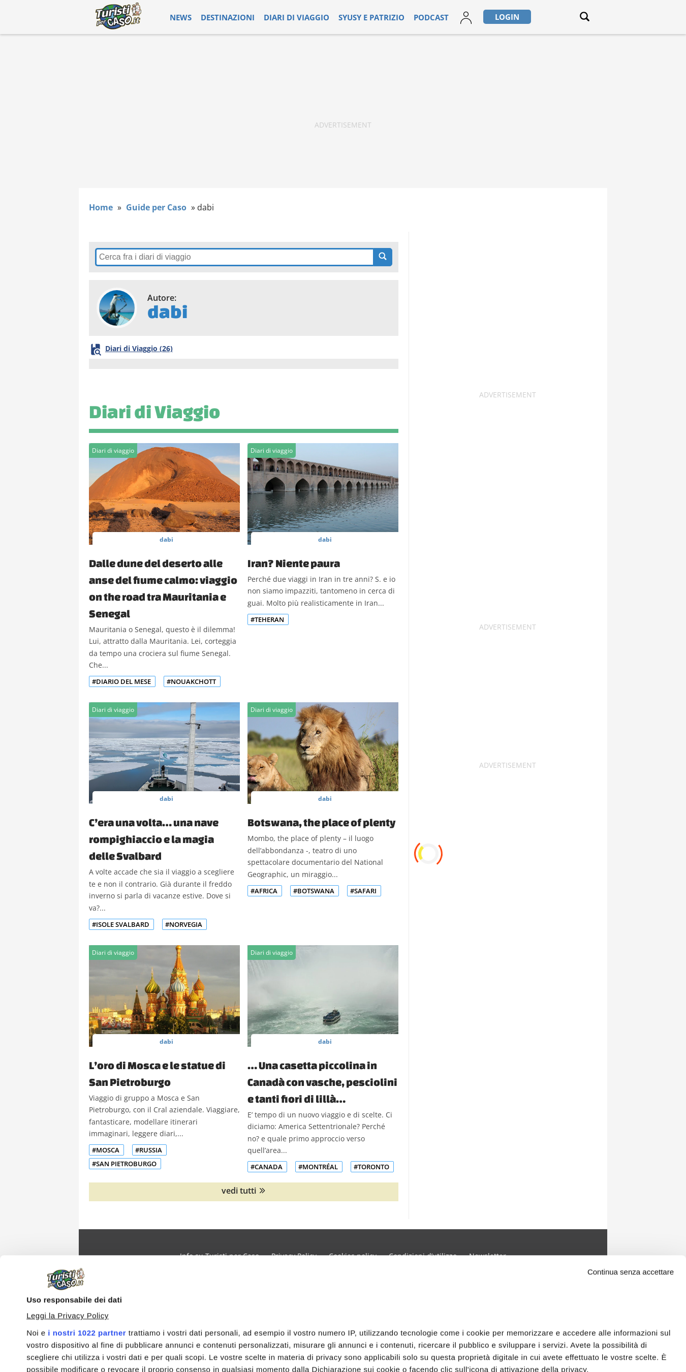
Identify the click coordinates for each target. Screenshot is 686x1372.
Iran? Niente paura (293, 563)
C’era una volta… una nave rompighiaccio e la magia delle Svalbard (154, 839)
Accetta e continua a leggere (448, 1344)
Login (476, 17)
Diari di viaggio (292, 17)
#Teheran (267, 619)
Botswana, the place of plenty (321, 822)
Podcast (405, 17)
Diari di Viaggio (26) (138, 348)
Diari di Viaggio (154, 411)
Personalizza (598, 1347)
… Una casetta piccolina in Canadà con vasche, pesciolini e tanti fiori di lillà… (322, 1082)
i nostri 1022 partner (87, 1227)
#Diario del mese (121, 681)
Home (101, 207)
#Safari (363, 890)
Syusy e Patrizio (355, 17)
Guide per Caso (156, 207)
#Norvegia (183, 924)
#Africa (264, 890)
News (194, 17)
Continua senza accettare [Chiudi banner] (630, 1166)
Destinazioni (235, 17)
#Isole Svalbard (120, 924)
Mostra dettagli (53, 1322)
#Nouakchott (191, 681)
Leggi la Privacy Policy (67, 1210)
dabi (166, 539)
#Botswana (313, 890)
